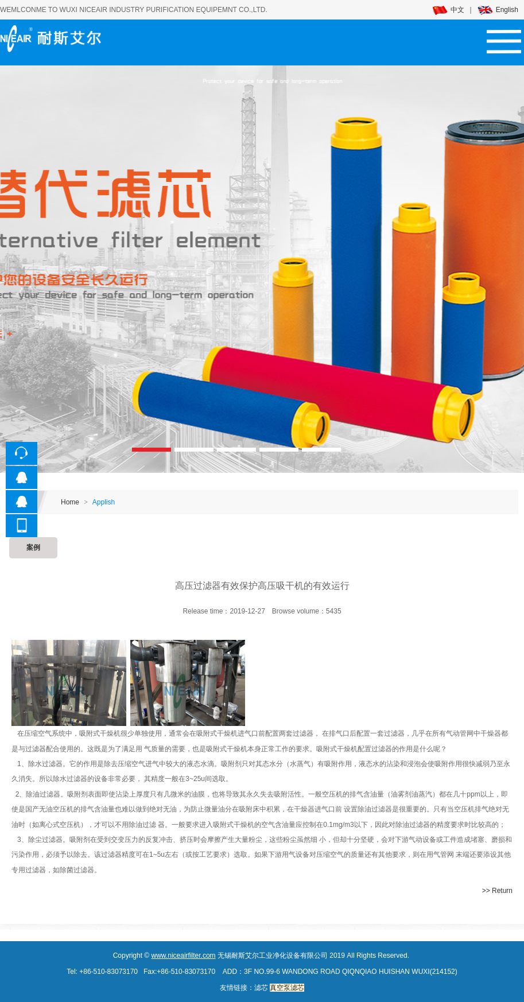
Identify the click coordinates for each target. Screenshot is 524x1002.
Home (70, 502)
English (498, 10)
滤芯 (261, 988)
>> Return (497, 891)
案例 (33, 547)
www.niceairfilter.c (179, 955)
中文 (448, 10)
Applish (103, 502)
